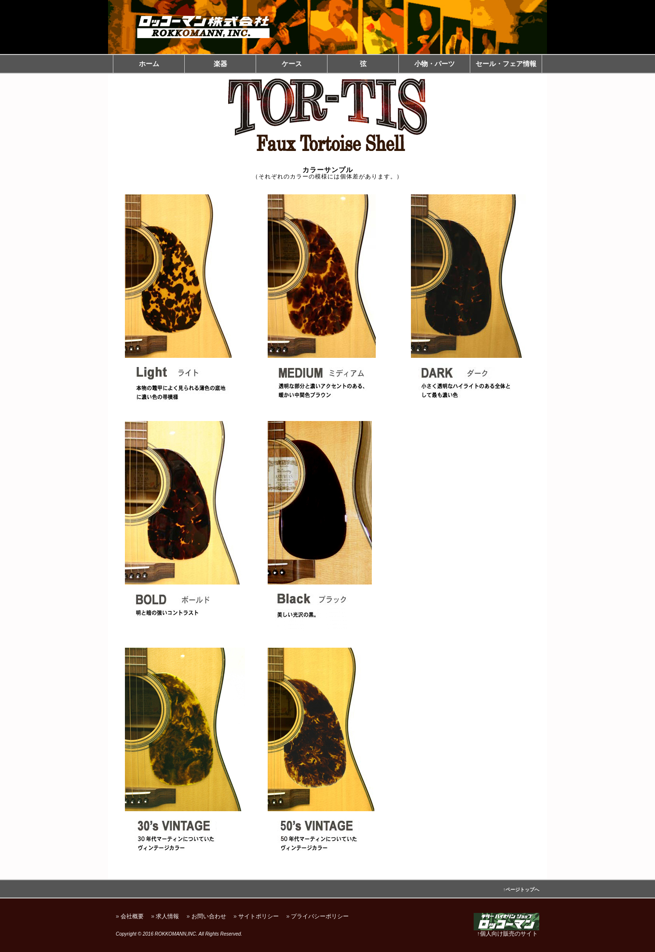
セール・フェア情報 (506, 64)
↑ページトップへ (521, 889)
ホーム (149, 64)
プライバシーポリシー (320, 916)
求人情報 (167, 916)
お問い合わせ (208, 916)
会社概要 (132, 916)
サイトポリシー (258, 916)
